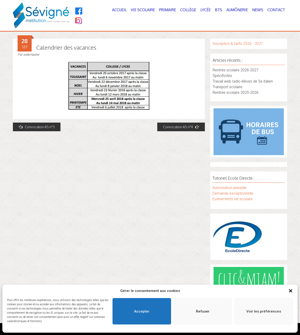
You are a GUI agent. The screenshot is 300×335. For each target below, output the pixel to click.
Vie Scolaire (143, 9)
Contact (276, 9)
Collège (188, 9)
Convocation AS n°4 (181, 127)
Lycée (205, 9)
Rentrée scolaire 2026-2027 (236, 70)
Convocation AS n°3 (37, 127)
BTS (218, 9)
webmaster (31, 54)
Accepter (142, 311)
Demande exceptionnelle (233, 193)
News (257, 9)
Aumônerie (237, 9)
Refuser (203, 311)
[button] (290, 290)
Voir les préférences (263, 311)
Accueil (119, 9)
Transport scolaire (227, 87)
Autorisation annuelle (230, 188)
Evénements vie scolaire (233, 199)
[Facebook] (78, 11)
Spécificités (222, 75)
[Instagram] (78, 21)
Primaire (167, 9)
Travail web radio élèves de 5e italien (243, 81)
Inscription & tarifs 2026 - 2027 (238, 43)
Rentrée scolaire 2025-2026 (236, 92)
